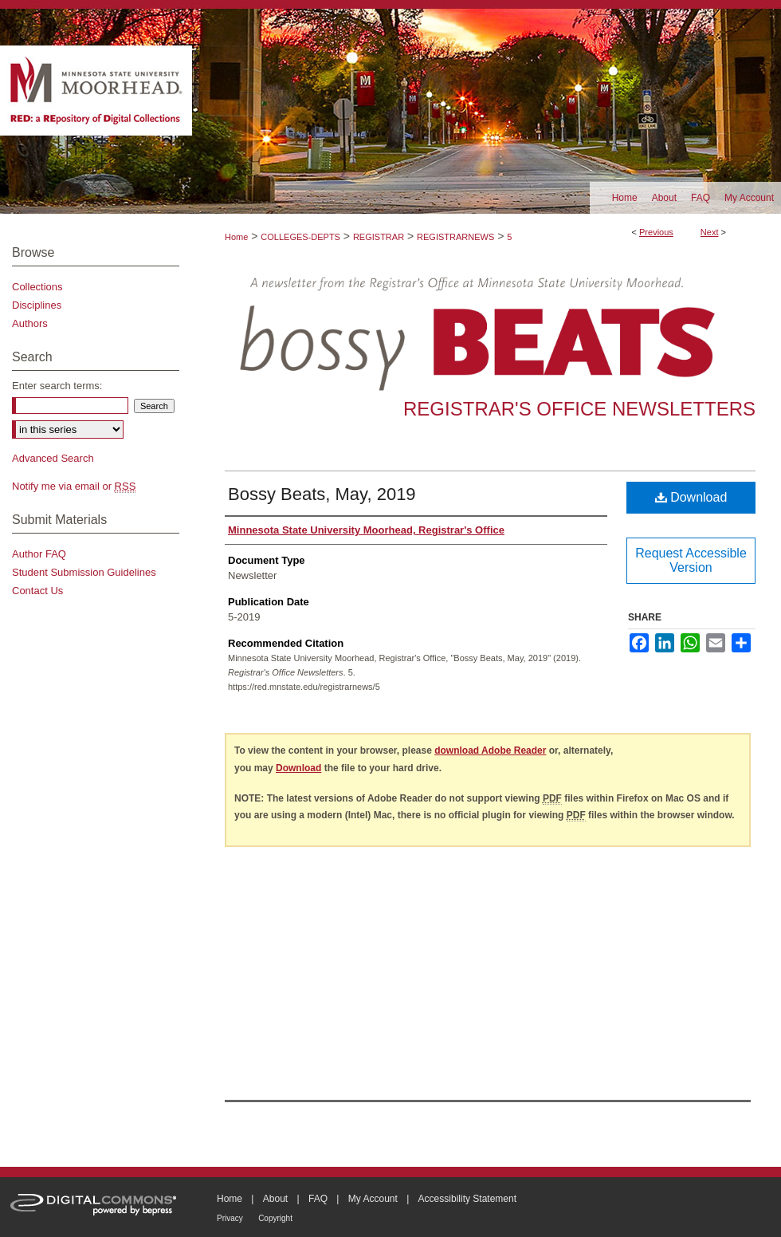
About (275, 1198)
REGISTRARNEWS (455, 237)
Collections (37, 287)
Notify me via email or (73, 486)
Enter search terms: (57, 386)
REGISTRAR (378, 237)
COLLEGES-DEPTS (300, 237)
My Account (373, 1198)
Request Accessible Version (691, 560)
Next (710, 232)
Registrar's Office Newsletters (579, 409)
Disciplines (36, 305)
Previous (656, 232)
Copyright (275, 1218)
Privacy (230, 1218)
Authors (30, 323)
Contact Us (37, 591)
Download (691, 497)
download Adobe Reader (490, 750)
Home (236, 237)
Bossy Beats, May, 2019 (322, 494)
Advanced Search (53, 458)
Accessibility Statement (467, 1198)
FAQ (318, 1198)
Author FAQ (39, 554)
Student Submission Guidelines (84, 572)
